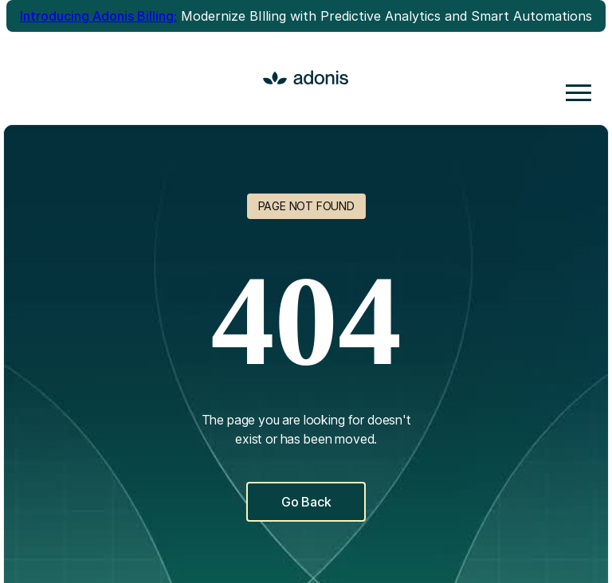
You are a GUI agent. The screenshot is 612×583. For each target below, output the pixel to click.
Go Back (306, 502)
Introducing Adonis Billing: (98, 16)
